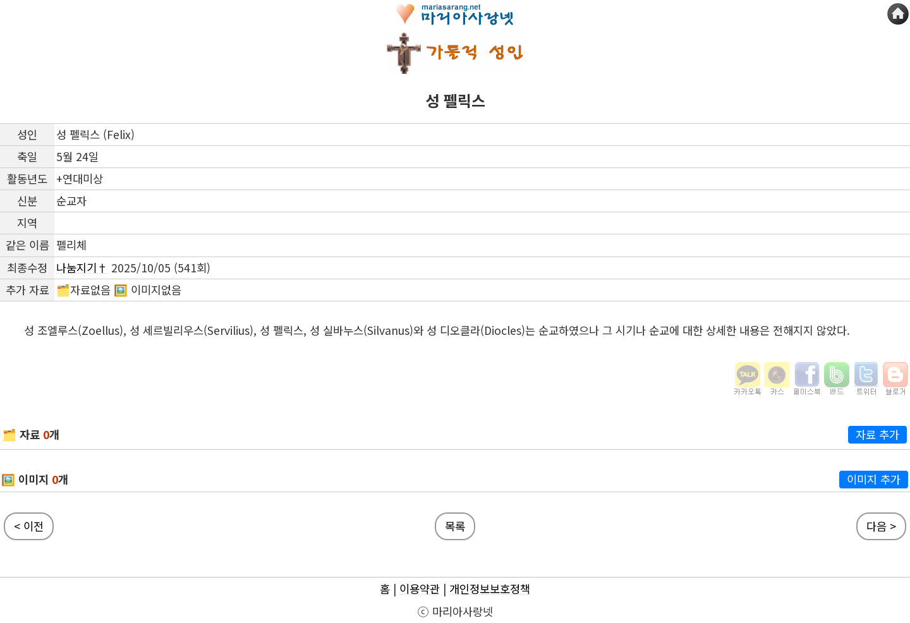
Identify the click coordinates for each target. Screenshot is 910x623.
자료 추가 (877, 434)
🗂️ (9, 434)
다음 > (881, 526)
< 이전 (29, 526)
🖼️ (8, 479)
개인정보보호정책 (489, 588)
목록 (455, 526)
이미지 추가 (874, 479)
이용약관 (419, 588)
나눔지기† (82, 267)
